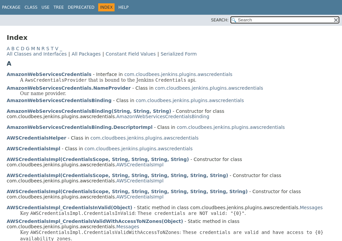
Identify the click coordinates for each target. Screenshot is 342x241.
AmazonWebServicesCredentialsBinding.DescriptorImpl (80, 127)
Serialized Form (179, 54)
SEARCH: (220, 20)
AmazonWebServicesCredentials (49, 74)
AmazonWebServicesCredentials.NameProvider (69, 88)
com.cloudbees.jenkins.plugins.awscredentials (178, 74)
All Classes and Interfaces (37, 54)
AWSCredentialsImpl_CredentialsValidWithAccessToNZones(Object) (95, 221)
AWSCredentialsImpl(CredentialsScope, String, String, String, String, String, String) (117, 175)
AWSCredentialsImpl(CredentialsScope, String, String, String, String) (98, 159)
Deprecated (81, 7)
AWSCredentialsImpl (33, 148)
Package (11, 7)
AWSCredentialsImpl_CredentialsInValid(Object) (69, 207)
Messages (311, 207)
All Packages (86, 54)
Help (123, 7)
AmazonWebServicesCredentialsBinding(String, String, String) (89, 111)
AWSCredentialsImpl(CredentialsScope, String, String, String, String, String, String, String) (127, 191)
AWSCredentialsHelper (36, 138)
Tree (58, 7)
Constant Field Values (131, 54)
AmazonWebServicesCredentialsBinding (59, 100)
